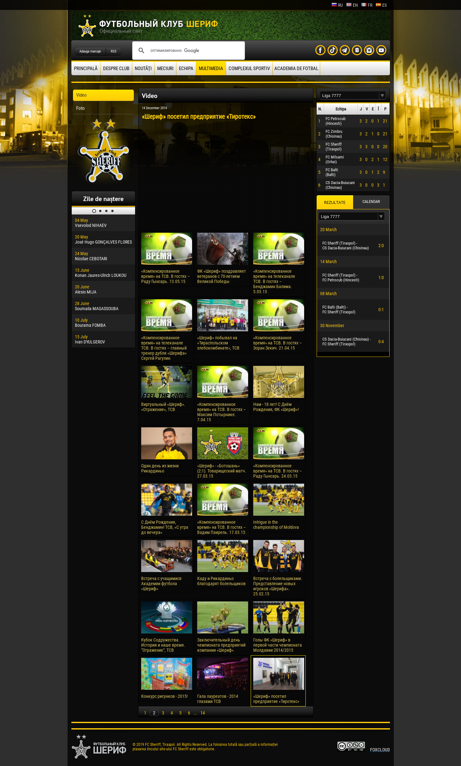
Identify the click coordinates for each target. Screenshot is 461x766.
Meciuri (165, 68)
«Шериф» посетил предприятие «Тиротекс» (276, 699)
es (381, 5)
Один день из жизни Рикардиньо (160, 468)
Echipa (186, 68)
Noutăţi (143, 68)
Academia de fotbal (296, 68)
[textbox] (349, 96)
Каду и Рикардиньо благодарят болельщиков (221, 581)
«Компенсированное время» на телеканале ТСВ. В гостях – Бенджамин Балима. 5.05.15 (274, 281)
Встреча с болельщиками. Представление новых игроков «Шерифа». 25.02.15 (277, 586)
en (352, 5)
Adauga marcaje (90, 51)
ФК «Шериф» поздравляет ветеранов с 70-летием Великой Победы (221, 276)
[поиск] (187, 50)
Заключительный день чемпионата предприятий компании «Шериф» (221, 645)
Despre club (116, 68)
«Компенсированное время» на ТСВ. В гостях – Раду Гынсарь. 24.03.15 (277, 471)
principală (86, 68)
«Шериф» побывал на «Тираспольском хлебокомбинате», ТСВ (218, 343)
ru (337, 5)
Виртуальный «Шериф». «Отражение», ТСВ (163, 407)
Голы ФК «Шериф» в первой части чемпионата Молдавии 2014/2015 (277, 645)
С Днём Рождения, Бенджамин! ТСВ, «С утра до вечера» (164, 527)
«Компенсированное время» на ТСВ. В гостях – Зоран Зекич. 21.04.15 (277, 343)
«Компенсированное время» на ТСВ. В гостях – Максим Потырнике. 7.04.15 (221, 412)
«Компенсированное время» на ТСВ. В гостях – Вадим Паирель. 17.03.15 (221, 527)
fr (366, 5)
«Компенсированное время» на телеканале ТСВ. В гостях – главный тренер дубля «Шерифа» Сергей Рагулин (164, 348)
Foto (80, 108)
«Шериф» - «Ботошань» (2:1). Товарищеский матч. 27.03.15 (221, 471)
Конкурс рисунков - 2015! (164, 696)
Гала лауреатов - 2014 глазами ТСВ (217, 699)
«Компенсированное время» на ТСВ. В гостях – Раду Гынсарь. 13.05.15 (165, 276)
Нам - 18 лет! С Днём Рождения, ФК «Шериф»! (276, 407)
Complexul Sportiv (249, 68)
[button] (382, 96)
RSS (114, 51)
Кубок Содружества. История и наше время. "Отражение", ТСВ (163, 645)
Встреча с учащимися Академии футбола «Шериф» (161, 583)
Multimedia (211, 68)
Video (81, 95)
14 (202, 712)
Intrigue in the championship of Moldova (276, 525)
